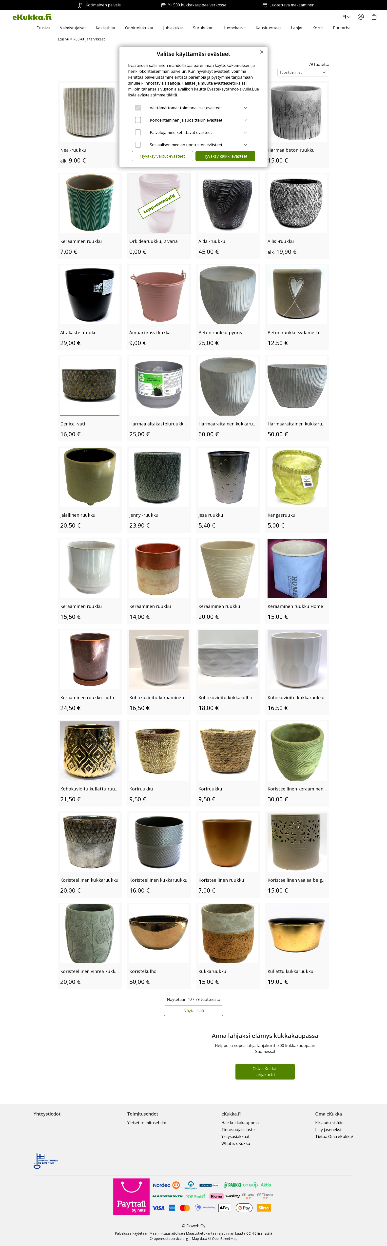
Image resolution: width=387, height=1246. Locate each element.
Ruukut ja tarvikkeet (89, 39)
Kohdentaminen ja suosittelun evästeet (186, 120)
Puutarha (341, 28)
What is (235, 1143)
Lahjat (297, 28)
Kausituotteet (268, 28)
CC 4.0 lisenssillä (259, 1233)
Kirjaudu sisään (329, 1122)
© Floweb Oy (193, 1225)
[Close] (262, 51)
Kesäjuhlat (105, 28)
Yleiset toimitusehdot (147, 1122)
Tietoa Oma (334, 1136)
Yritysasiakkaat (235, 1136)
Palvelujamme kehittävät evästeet (181, 132)
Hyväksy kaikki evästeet (225, 156)
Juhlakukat (173, 28)
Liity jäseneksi (328, 1129)
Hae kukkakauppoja (240, 1122)
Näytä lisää (193, 1010)
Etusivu (43, 28)
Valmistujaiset (73, 28)
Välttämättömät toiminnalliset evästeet (186, 107)
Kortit (317, 28)
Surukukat (203, 28)
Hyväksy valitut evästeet (162, 156)
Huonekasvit (234, 28)
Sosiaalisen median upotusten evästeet (186, 144)
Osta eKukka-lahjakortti (265, 1071)
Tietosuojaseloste (238, 1129)
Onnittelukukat (139, 28)
